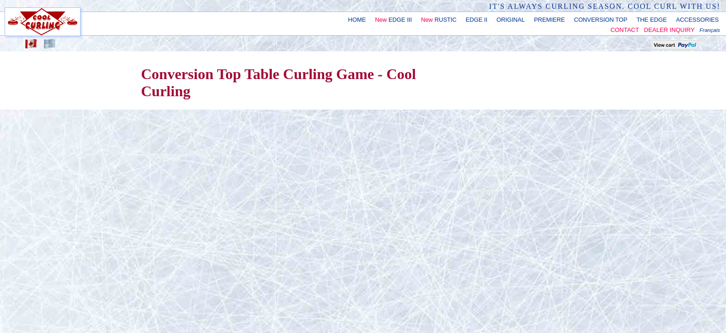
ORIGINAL (510, 19)
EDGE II (477, 19)
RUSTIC (439, 19)
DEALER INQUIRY (669, 29)
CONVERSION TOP (600, 19)
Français (710, 30)
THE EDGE (652, 19)
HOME (357, 19)
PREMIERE (549, 19)
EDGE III (393, 19)
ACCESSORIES (697, 19)
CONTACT (624, 29)
